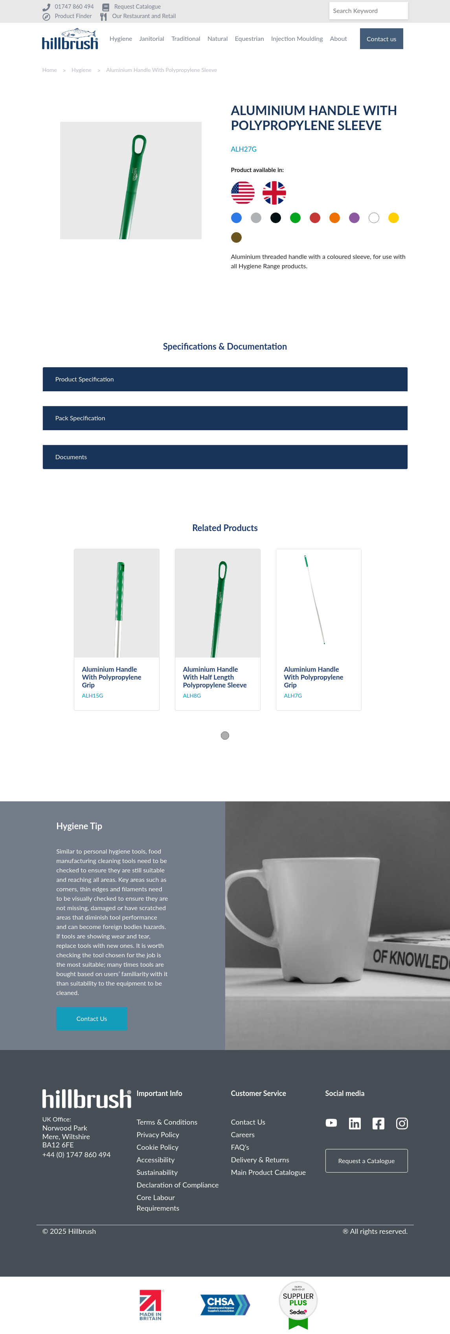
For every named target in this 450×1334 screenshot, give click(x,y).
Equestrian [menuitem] (249, 38)
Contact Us (92, 1018)
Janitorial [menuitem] (152, 38)
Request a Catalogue (366, 1160)
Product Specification (84, 379)
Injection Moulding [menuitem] (297, 38)
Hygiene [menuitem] (120, 38)
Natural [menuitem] (218, 38)
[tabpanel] (124, 630)
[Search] (368, 10)
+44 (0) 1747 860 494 (76, 1154)
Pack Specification (80, 417)
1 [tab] (225, 735)
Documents (71, 456)
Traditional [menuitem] (185, 38)
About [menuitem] (338, 38)
